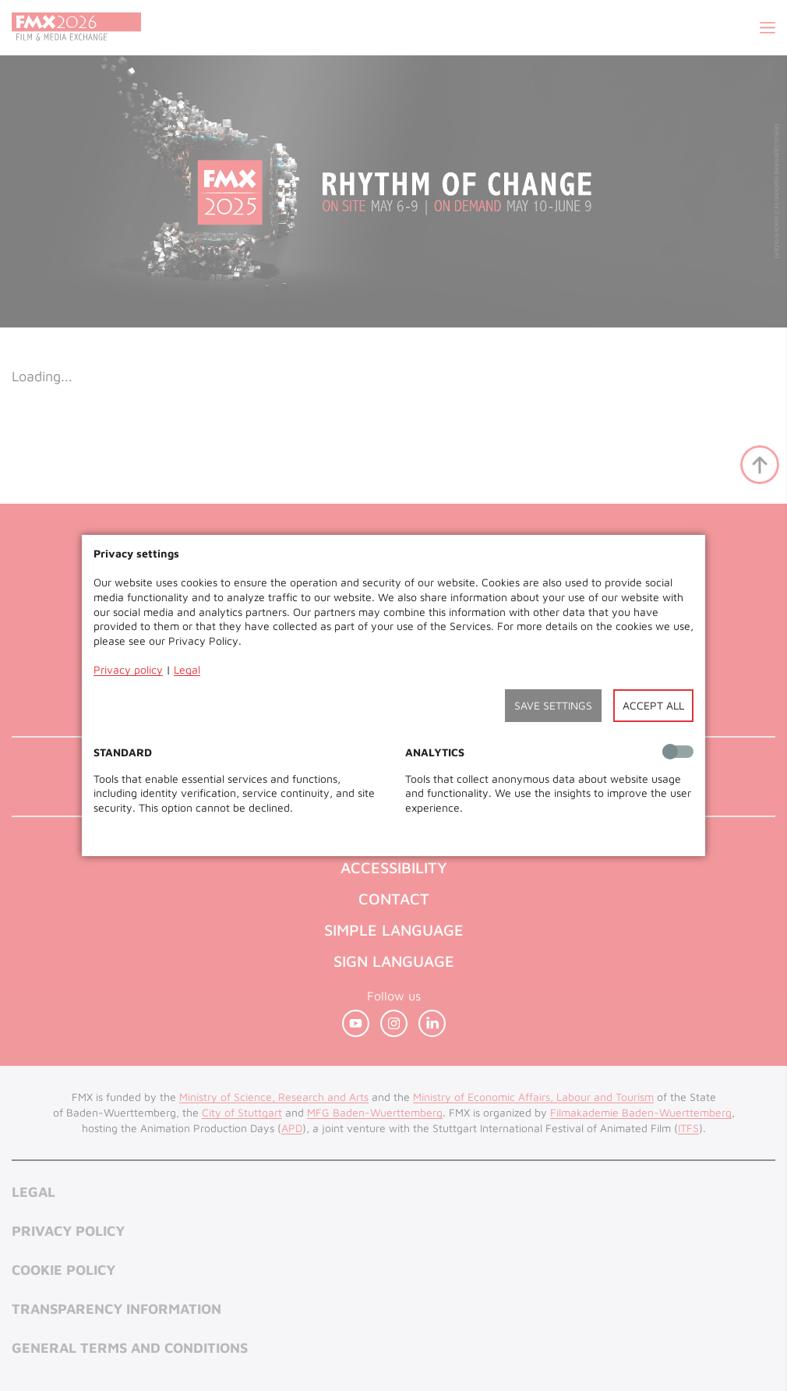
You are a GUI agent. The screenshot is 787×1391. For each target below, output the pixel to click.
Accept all (653, 705)
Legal (187, 669)
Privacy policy (128, 669)
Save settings (553, 705)
